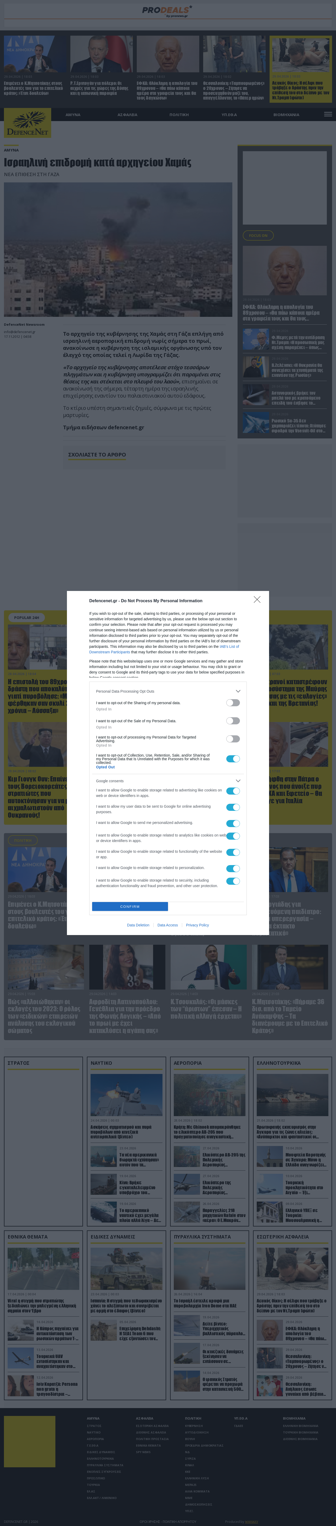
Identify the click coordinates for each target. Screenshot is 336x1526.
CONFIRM (130, 907)
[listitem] (168, 691)
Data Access (168, 925)
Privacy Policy (197, 925)
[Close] (259, 601)
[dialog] (168, 763)
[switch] (233, 702)
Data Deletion (138, 925)
